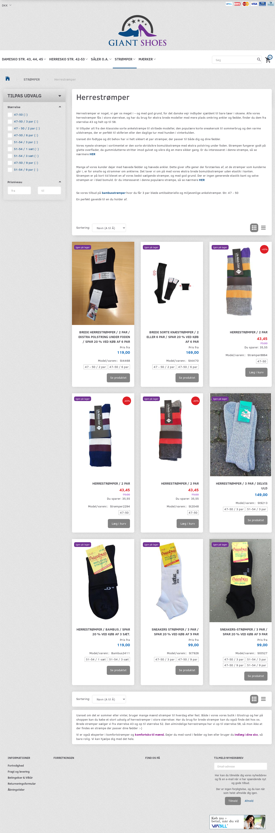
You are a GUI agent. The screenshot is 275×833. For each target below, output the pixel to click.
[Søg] (259, 59)
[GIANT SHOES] (137, 30)
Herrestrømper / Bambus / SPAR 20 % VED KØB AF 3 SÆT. (103, 631)
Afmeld (249, 801)
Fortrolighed (16, 765)
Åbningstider (16, 789)
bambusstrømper (114, 193)
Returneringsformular (22, 783)
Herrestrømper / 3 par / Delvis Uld (241, 485)
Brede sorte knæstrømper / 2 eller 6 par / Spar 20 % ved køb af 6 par (173, 337)
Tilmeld (232, 801)
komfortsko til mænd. (150, 734)
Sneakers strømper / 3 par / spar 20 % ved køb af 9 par (175, 631)
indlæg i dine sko (246, 734)
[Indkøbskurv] (268, 59)
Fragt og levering (19, 771)
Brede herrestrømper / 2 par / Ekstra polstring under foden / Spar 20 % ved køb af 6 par (104, 337)
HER (92, 154)
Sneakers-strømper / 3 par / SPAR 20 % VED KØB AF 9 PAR (243, 631)
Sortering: (83, 227)
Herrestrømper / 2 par (248, 332)
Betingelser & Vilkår (20, 777)
